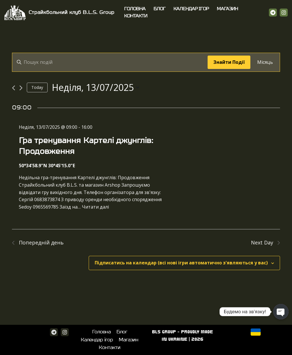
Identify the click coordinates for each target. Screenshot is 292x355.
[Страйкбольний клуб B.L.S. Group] (59, 12)
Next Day (265, 242)
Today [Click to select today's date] (37, 87)
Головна (134, 9)
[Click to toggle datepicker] (95, 87)
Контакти (135, 16)
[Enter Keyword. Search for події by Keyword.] (110, 62)
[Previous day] (13, 88)
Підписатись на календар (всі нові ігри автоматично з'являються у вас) (181, 263)
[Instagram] (284, 13)
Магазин (227, 9)
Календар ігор (191, 9)
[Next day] (21, 88)
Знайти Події (229, 62)
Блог (159, 9)
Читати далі (95, 207)
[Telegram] (273, 13)
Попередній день (38, 242)
